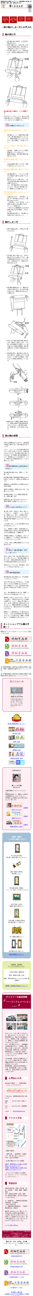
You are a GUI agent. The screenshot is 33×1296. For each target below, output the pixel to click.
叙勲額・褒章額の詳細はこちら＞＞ (16, 986)
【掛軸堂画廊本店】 (16, 1255)
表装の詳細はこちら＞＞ (16, 954)
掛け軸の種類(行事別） (5, 19)
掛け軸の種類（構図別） (13, 19)
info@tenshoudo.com (19, 1111)
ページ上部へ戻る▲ (11, 1225)
